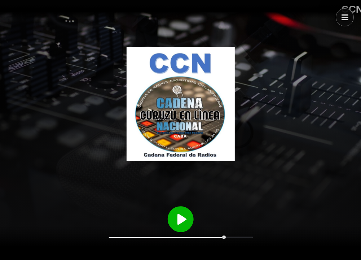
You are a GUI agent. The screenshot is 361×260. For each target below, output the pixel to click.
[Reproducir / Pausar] (181, 218)
